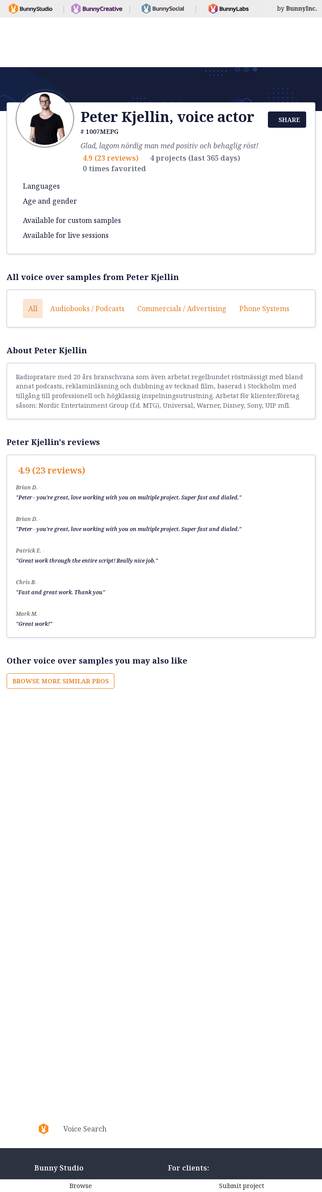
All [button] (32, 308)
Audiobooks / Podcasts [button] (87, 308)
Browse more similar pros (60, 681)
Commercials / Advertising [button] (182, 308)
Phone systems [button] (264, 308)
